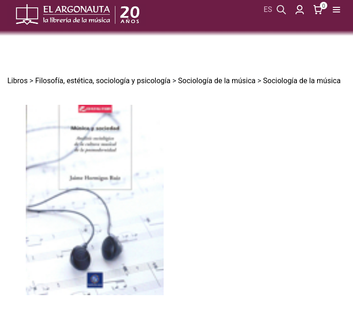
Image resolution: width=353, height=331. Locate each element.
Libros (17, 80)
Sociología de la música (217, 80)
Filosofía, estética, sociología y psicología (103, 80)
